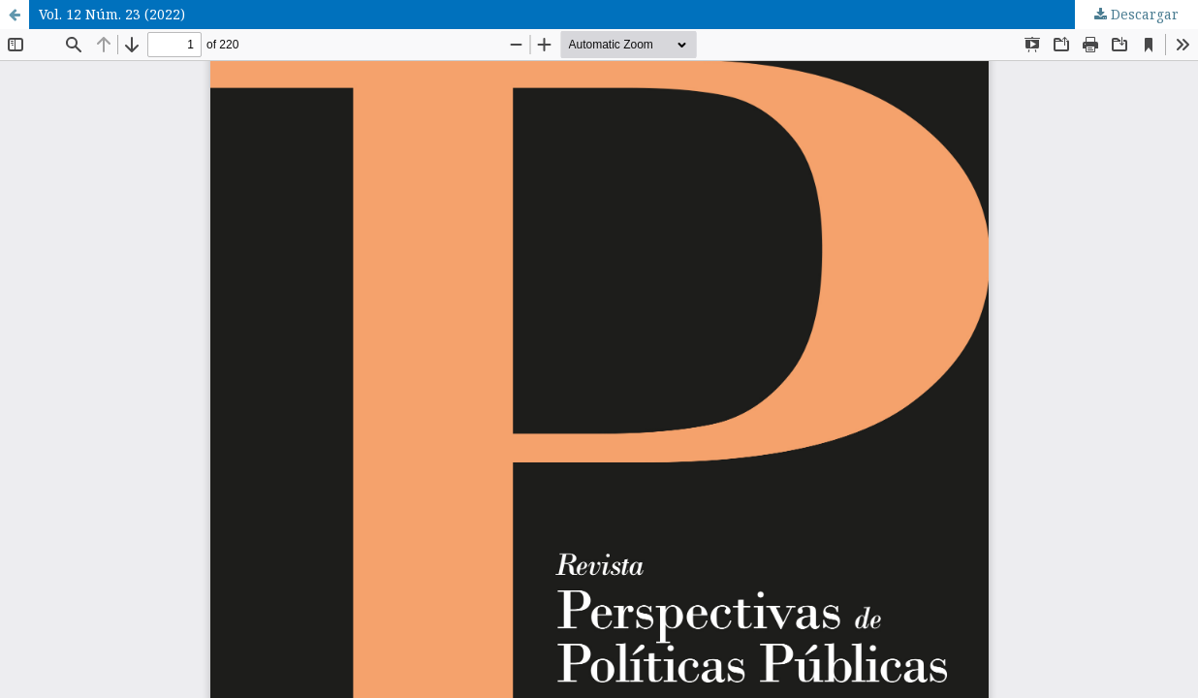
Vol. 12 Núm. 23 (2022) (112, 14)
